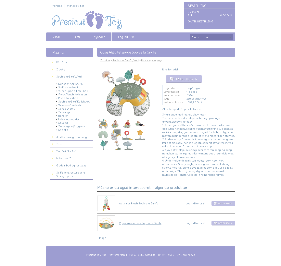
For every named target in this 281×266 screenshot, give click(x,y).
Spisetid (63, 130)
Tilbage (101, 238)
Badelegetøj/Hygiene (71, 126)
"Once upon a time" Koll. (73, 91)
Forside (57, 5)
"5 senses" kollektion (71, 105)
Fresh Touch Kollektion (72, 94)
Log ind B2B (126, 37)
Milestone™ (63, 158)
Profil (76, 37)
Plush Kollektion (68, 98)
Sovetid (63, 123)
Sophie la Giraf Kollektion (74, 101)
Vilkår (56, 37)
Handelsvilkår (75, 5)
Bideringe (64, 112)
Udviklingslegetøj (68, 119)
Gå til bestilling (200, 21)
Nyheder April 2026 (70, 84)
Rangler (63, 115)
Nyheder (99, 37)
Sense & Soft (66, 108)
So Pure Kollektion (69, 87)
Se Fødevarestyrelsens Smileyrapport (70, 174)
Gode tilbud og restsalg (71, 165)
